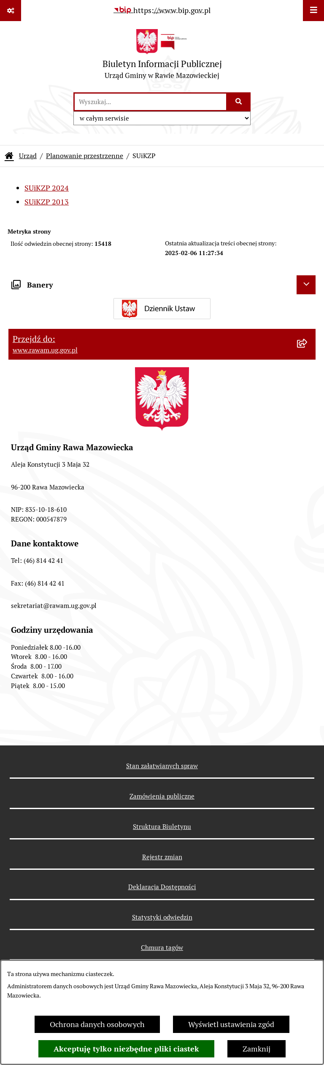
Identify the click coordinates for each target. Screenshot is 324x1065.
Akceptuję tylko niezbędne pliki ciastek (126, 1049)
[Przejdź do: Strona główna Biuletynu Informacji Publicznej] (9, 156)
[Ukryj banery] (306, 284)
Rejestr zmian (162, 857)
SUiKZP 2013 (46, 202)
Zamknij (256, 1049)
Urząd (28, 155)
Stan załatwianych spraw (162, 766)
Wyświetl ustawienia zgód (231, 1024)
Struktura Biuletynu (162, 827)
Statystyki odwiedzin (162, 917)
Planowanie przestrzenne (84, 155)
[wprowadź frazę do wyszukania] (150, 101)
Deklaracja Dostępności (162, 887)
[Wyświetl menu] (313, 10)
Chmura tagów (162, 948)
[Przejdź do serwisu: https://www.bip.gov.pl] (162, 10)
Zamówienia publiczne (162, 796)
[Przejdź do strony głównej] (162, 56)
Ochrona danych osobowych (97, 1024)
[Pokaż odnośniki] (10, 10)
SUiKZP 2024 (46, 188)
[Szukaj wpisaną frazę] (239, 101)
